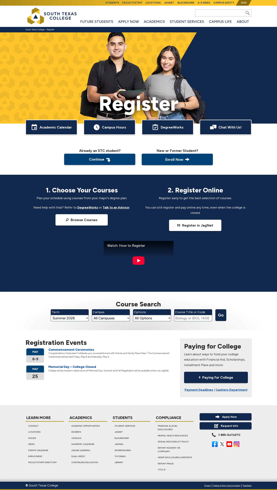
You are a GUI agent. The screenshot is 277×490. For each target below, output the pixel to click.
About (243, 21)
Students (112, 2)
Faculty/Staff (132, 2)
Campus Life (220, 21)
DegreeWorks (167, 127)
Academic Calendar (51, 127)
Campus (98, 312)
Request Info (225, 426)
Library (119, 462)
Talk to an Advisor (116, 207)
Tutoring (120, 456)
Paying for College (216, 377)
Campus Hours (109, 127)
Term (55, 312)
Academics (154, 21)
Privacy (207, 485)
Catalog (76, 438)
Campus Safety (223, 2)
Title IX (161, 469)
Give (244, 2)
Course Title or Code (190, 312)
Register (50, 29)
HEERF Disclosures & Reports (175, 457)
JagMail (119, 444)
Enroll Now (177, 159)
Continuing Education (84, 462)
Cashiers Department (231, 390)
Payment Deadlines (198, 390)
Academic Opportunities (85, 426)
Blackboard (186, 2)
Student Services (187, 21)
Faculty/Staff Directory (42, 462)
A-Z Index (204, 2)
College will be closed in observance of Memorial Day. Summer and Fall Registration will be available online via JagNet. (108, 370)
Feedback (247, 485)
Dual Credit (78, 456)
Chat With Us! (225, 127)
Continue (99, 159)
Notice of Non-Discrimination (226, 485)
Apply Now (128, 21)
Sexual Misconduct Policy (173, 441)
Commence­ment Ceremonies (71, 350)
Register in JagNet (195, 225)
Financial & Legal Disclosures (167, 428)
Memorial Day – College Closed (72, 367)
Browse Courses (81, 220)
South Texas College (34, 29)
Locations (153, 2)
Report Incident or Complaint (169, 450)
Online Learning (80, 450)
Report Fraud (166, 463)
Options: (140, 312)
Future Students (96, 21)
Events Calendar (38, 450)
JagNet (169, 2)
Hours (32, 438)
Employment (35, 456)
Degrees (76, 432)
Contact (33, 426)
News (31, 444)
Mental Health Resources (173, 435)
